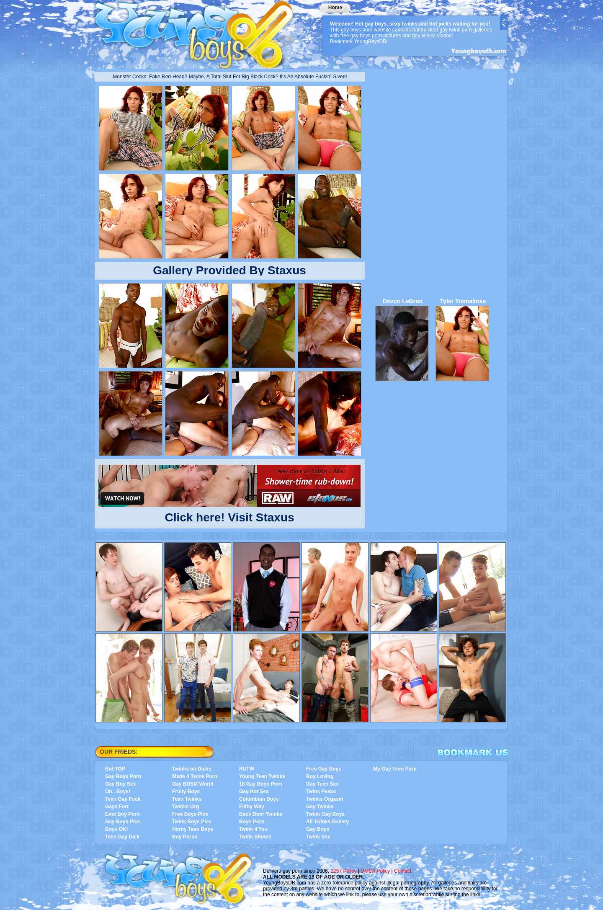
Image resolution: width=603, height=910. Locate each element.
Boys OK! (116, 829)
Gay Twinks (320, 806)
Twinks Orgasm (324, 799)
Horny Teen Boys (192, 829)
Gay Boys (317, 829)
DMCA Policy (375, 871)
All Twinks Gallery (327, 822)
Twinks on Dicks (191, 769)
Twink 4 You (253, 829)
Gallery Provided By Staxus (229, 270)
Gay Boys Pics (122, 822)
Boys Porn (251, 822)
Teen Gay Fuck (122, 799)
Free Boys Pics (190, 814)
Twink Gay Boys (325, 814)
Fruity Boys (186, 791)
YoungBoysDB (199, 31)
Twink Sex (318, 837)
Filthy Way (251, 806)
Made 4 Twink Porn (194, 776)
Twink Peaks (321, 791)
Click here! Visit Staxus (229, 516)
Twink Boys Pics (191, 822)
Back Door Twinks (260, 814)
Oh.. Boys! (117, 791)
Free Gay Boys (323, 769)
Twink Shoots (255, 837)
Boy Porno (185, 837)
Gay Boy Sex (120, 784)
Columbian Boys (259, 799)
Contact (402, 871)
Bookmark (472, 752)
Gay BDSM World (192, 784)
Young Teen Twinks (262, 776)
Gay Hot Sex (254, 791)
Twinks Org (185, 806)
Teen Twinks (186, 799)
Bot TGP (115, 769)
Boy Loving (319, 776)
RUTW (246, 769)
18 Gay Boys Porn (260, 784)
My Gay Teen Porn (395, 769)
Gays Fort (117, 806)
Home (335, 7)
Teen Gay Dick (122, 837)
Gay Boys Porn (123, 776)
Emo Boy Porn (122, 814)
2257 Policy (343, 871)
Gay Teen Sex (322, 784)
